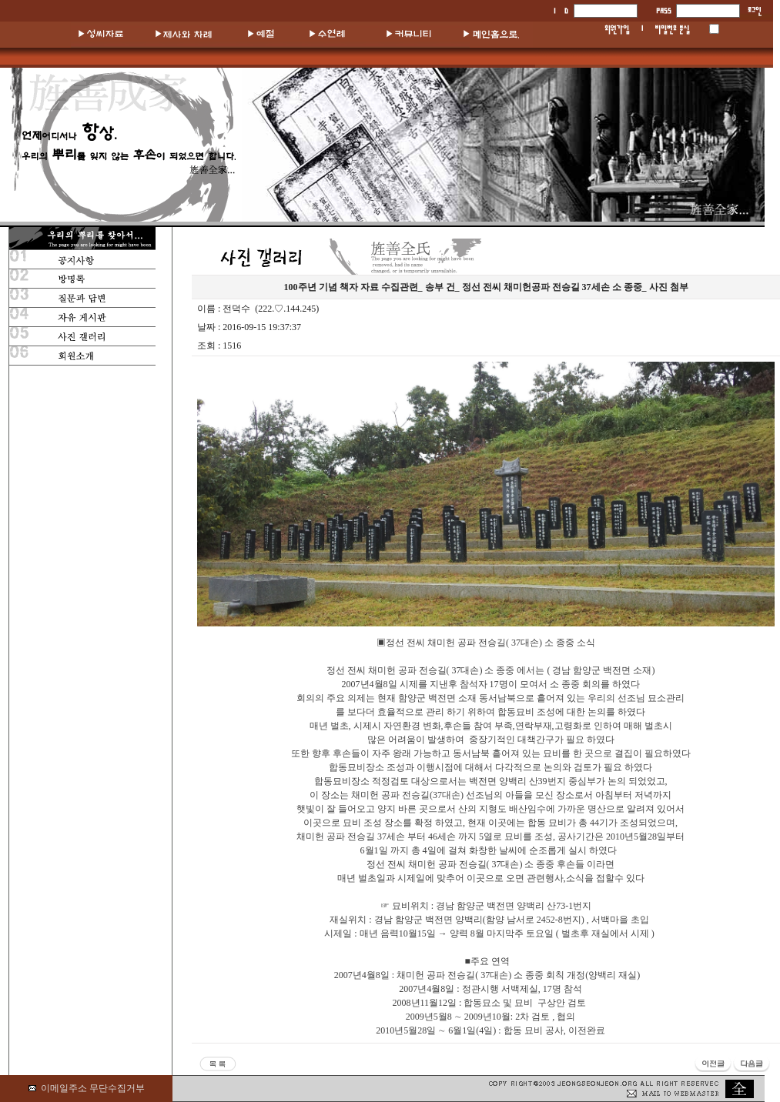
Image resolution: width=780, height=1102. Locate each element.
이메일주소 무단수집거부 (93, 1088)
